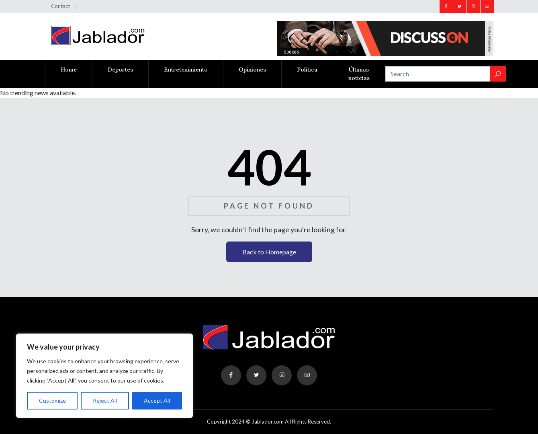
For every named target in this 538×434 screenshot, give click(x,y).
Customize (52, 400)
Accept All (157, 400)
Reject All (105, 400)
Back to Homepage (269, 252)
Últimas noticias (359, 74)
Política (307, 69)
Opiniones (252, 69)
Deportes (120, 69)
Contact (60, 6)
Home (69, 69)
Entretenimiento (186, 69)
